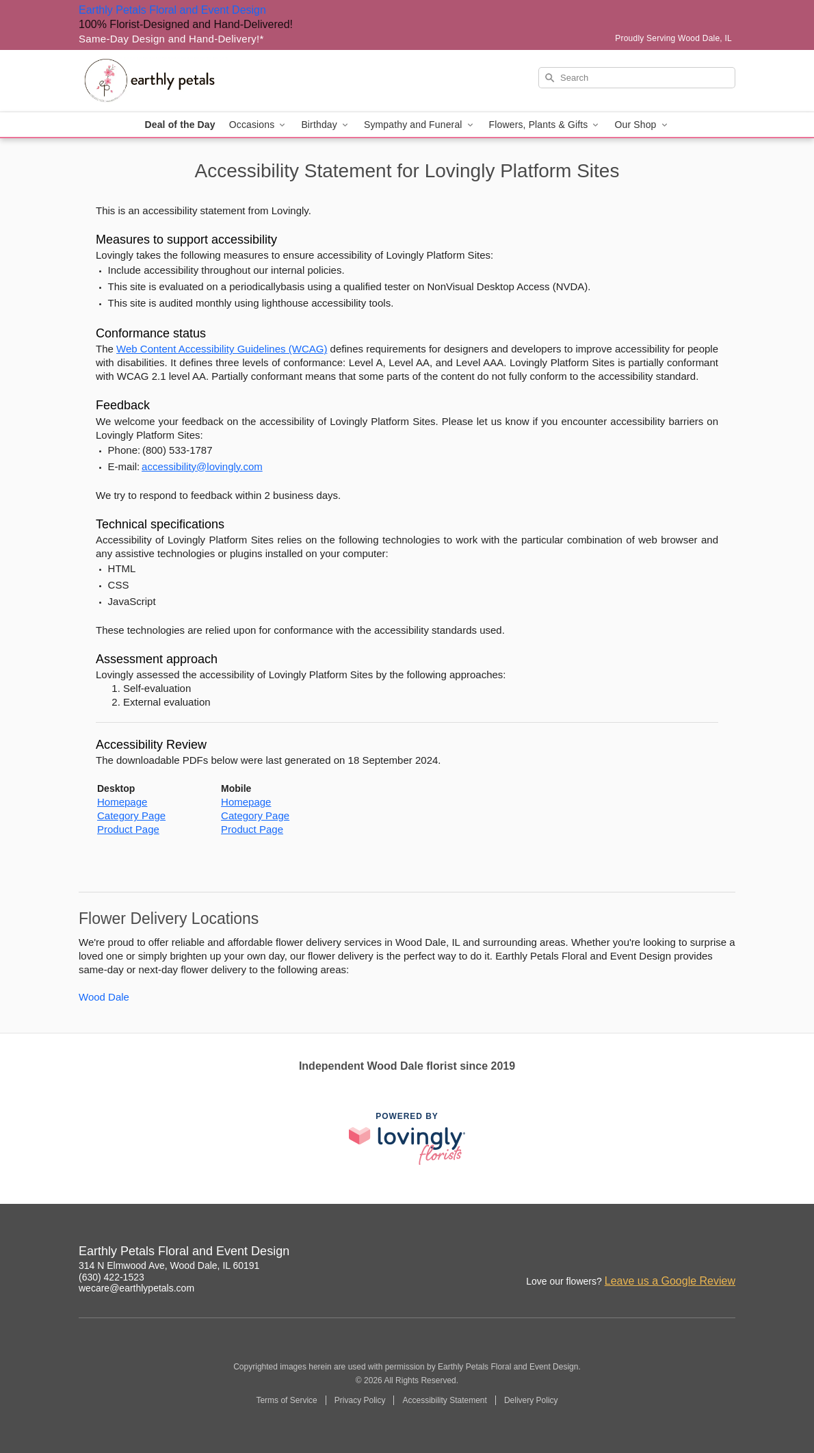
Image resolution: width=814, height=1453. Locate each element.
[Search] (636, 77)
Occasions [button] (258, 125)
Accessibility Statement (444, 1400)
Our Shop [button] (641, 125)
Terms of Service (286, 1400)
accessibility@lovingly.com (202, 466)
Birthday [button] (325, 125)
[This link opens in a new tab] (407, 1138)
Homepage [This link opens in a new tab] (122, 802)
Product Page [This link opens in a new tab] (128, 829)
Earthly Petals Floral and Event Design (172, 10)
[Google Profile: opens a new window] (725, 1253)
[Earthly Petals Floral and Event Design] (177, 81)
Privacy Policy (360, 1400)
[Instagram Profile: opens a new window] (665, 1253)
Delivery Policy (531, 1400)
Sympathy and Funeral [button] (419, 125)
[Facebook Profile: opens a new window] (695, 1253)
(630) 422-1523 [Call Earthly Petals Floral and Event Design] (111, 1277)
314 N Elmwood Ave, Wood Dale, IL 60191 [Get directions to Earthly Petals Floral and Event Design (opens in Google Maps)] (169, 1265)
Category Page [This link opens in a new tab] (131, 815)
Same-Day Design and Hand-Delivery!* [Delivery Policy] (171, 38)
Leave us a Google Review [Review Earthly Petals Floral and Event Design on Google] (670, 1281)
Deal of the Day (179, 124)
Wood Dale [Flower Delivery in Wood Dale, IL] (104, 997)
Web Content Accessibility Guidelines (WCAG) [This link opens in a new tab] (221, 349)
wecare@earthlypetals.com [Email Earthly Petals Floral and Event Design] (136, 1288)
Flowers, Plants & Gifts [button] (545, 125)
